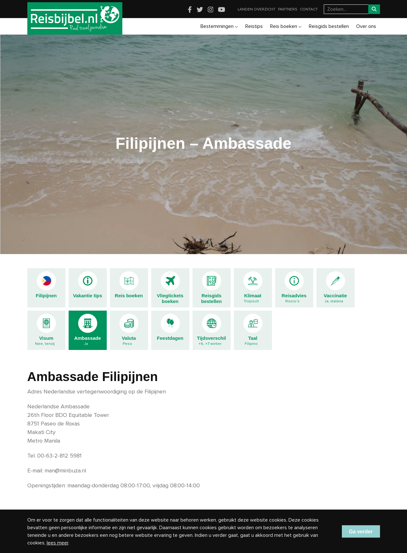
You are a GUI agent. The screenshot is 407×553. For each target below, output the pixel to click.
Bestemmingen (219, 26)
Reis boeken (286, 26)
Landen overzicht (256, 9)
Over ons (366, 26)
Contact (309, 9)
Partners (287, 9)
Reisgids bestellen (329, 26)
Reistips (254, 26)
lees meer (57, 543)
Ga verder (361, 531)
